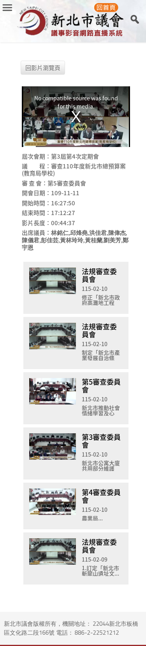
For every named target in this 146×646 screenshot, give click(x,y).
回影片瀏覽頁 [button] (42, 67)
